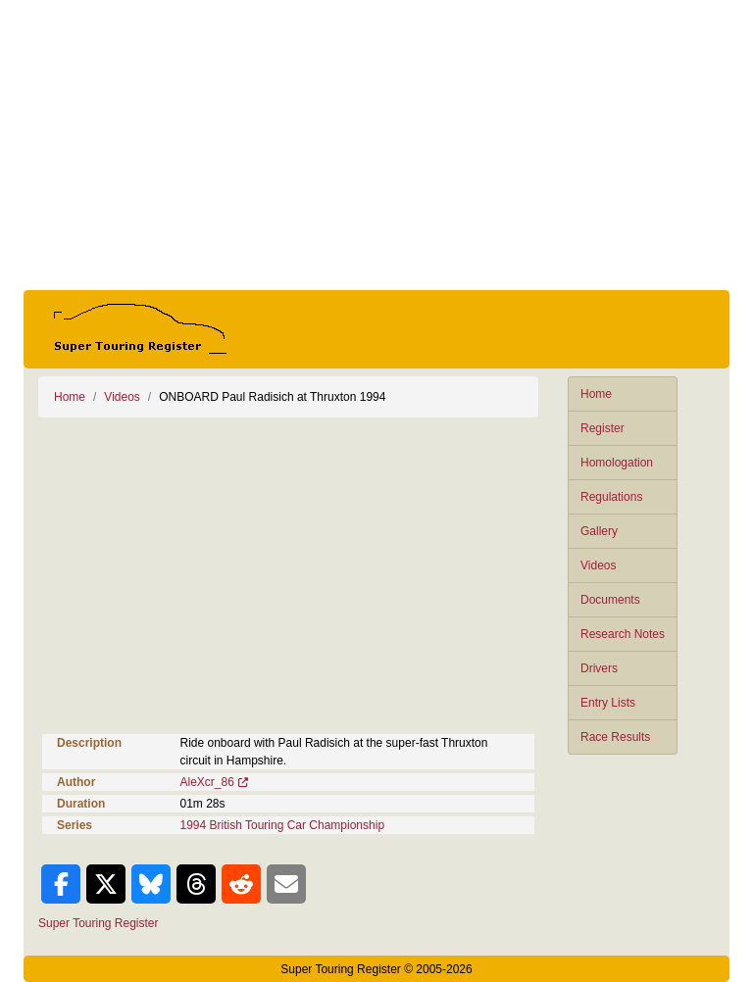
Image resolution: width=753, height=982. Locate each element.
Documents (610, 600)
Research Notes (622, 634)
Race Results (615, 737)
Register (602, 428)
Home (596, 394)
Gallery (599, 531)
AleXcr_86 (207, 782)
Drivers (599, 668)
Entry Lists (607, 703)
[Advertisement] (376, 145)
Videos (598, 565)
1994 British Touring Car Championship (282, 825)
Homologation (616, 462)
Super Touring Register (98, 923)
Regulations (611, 497)
